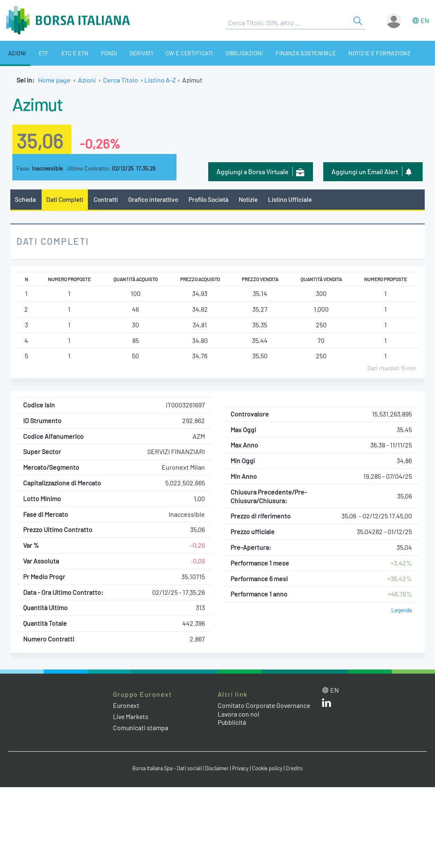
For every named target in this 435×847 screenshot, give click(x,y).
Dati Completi (65, 199)
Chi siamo (402, 53)
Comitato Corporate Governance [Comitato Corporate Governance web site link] (265, 705)
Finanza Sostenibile (278, 53)
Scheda (25, 199)
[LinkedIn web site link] (326, 704)
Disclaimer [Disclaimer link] (218, 768)
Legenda (401, 610)
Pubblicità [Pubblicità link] (232, 722)
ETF (36, 53)
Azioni (13, 53)
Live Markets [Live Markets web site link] (131, 717)
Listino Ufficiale (296, 199)
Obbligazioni (220, 53)
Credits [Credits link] (296, 768)
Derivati (123, 53)
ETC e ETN (64, 53)
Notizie (253, 199)
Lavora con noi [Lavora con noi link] (239, 714)
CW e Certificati (168, 53)
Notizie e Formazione (348, 53)
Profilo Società (212, 199)
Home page (54, 80)
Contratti (106, 199)
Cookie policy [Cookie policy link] (269, 768)
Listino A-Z (160, 80)
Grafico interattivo (155, 199)
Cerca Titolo (120, 80)
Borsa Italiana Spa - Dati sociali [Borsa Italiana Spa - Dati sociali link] (166, 768)
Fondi (94, 53)
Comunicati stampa (141, 728)
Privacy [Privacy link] (242, 768)
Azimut (38, 103)
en (425, 20)
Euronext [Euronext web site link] (126, 705)
